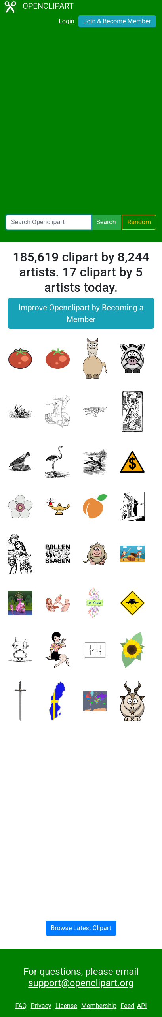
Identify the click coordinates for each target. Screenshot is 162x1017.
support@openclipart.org (80, 983)
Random (139, 222)
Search (106, 222)
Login (66, 21)
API (142, 1005)
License (66, 1005)
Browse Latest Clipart (81, 928)
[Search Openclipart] (48, 222)
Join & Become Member (117, 21)
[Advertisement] (81, 124)
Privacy (41, 1005)
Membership (98, 1005)
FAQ (21, 1005)
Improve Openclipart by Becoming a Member (81, 313)
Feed (128, 1005)
